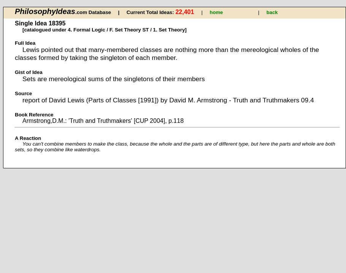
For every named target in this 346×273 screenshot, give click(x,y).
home (216, 12)
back (272, 12)
